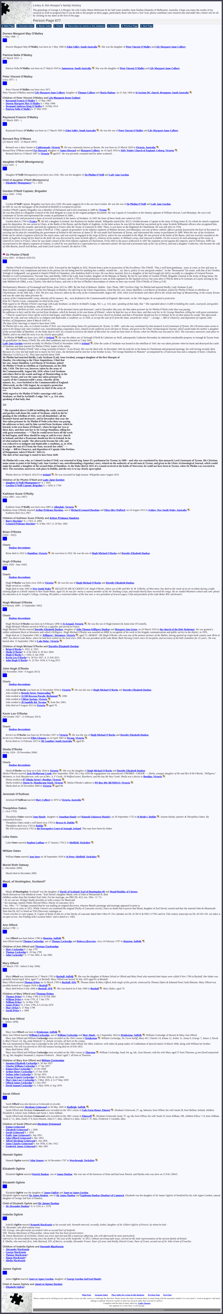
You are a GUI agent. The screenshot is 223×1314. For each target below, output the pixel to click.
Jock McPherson (39, 773)
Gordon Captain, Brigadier (24, 485)
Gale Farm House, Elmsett (96, 1110)
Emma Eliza (18, 1069)
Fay (40, 150)
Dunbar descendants (20, 547)
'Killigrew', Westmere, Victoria (58, 635)
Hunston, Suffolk (52, 938)
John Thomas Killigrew (93, 629)
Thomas (86, 92)
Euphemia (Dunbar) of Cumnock (102, 1195)
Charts (59, 26)
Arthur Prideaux (49, 510)
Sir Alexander (17, 1206)
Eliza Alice (114, 510)
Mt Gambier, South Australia (56, 741)
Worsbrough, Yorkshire (82, 1160)
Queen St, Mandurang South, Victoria (43, 782)
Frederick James (20, 1146)
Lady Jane (119, 174)
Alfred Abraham (20, 1140)
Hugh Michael (104, 553)
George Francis (20, 1077)
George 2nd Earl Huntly (84, 1279)
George (16, 1252)
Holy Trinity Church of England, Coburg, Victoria (147, 150)
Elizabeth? (18, 183)
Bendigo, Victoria (152, 776)
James (68, 150)
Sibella (16, 1260)
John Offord (18, 1138)
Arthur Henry (19, 1071)
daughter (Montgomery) (22, 482)
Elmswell (87, 1116)
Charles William (20, 1066)
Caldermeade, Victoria (48, 147)
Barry (14, 521)
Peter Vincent (138, 46)
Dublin (39, 825)
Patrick (40, 1174)
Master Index (45, 26)
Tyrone (103, 210)
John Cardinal (140, 1310)
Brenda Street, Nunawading (36, 693)
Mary (42, 800)
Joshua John (18, 1074)
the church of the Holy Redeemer (177, 629)
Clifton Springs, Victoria (34, 699)
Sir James (38, 1195)
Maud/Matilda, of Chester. (124, 891)
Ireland (50, 337)
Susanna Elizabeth (21, 1063)
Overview (114, 26)
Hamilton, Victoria (37, 553)
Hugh (14, 654)
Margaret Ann (126, 629)
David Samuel (19, 1085)
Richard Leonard (85, 510)
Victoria (45, 153)
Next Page (148, 26)
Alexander (17, 1249)
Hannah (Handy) (95, 816)
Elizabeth (17, 1129)
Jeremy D (161, 1310)
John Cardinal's (105, 1310)
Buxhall (43, 985)
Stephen (35, 842)
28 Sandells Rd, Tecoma (33, 702)
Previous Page (131, 26)
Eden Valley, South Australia (82, 46)
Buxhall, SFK (69, 982)
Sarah (12, 1010)
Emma (15, 1127)
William (13, 999)
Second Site (114, 1310)
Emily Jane (18, 1135)
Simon (15, 1257)
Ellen (38, 738)
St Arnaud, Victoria (73, 623)
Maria (107, 92)
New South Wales (42, 588)
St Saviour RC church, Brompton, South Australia (162, 92)
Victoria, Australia (146, 147)
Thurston (90, 1052)
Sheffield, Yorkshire (79, 842)
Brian (14, 649)
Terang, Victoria (75, 738)
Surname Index (26, 26)
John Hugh (16, 660)
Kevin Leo (16, 657)
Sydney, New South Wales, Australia (167, 510)
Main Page (9, 26)
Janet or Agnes (76, 1192)
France (33, 221)
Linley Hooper (144, 1303)
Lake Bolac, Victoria (48, 641)
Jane (39, 816)
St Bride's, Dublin (146, 816)
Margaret (90, 150)
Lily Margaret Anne (171, 46)
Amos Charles (19, 1143)
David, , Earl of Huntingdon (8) (82, 891)
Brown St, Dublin (65, 822)
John (14, 955)
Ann (34, 856)
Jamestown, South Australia (76, 68)
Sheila (14, 652)
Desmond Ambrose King (24, 106)
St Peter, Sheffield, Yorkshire (81, 856)
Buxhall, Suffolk (65, 976)
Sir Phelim (94, 174)
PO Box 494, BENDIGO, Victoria (112, 782)
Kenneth (41, 1224)
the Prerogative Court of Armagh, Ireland (59, 828)
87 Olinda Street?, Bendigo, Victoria (42, 779)
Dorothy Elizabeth (136, 553)
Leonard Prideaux (20, 523)
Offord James (19, 1082)
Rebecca (86, 941)
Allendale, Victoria (64, 507)
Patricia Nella (18, 109)
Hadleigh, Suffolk (76, 1107)
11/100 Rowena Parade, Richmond (39, 696)
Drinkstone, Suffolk (47, 1032)
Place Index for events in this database (86, 26)
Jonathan (68, 816)
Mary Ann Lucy (20, 1080)
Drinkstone (91, 1038)
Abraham (35, 1107)
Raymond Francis (20, 100)
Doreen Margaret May (23, 103)
